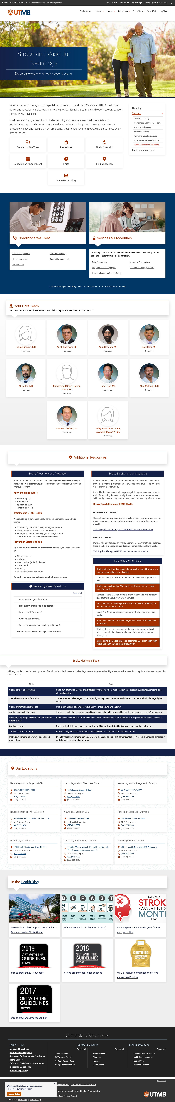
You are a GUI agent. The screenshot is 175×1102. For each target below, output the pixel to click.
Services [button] (147, 113)
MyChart (163, 11)
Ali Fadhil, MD (26, 386)
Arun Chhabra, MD (108, 347)
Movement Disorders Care (83, 1084)
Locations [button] (99, 11)
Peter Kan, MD (108, 386)
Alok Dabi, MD (149, 347)
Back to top (162, 1081)
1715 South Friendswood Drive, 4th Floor (30, 847)
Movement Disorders (142, 127)
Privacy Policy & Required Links (71, 1091)
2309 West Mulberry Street (24, 790)
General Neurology (142, 118)
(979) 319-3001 (20, 796)
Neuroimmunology (141, 132)
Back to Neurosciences (143, 150)
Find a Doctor (85, 11)
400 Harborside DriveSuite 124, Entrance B (31, 818)
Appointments (124, 3)
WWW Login (22, 1100)
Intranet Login (35, 1100)
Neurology (137, 108)
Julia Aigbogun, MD (26, 347)
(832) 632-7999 (127, 825)
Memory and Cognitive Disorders (147, 123)
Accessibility (94, 1091)
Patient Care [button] (124, 11)
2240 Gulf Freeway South (131, 790)
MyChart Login (137, 3)
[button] (54, 1083)
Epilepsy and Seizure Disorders (146, 140)
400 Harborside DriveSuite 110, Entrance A (139, 847)
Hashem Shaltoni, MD (67, 428)
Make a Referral (112, 3)
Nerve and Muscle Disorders (145, 136)
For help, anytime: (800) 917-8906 (156, 3)
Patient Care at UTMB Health (14, 2)
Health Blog (30, 882)
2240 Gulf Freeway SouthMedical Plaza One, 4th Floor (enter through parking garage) (87, 848)
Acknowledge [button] (14, 1094)
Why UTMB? (152, 11)
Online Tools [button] (138, 11)
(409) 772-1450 (73, 797)
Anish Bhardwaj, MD (67, 347)
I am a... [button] (111, 11)
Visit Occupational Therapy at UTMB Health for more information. (123, 529)
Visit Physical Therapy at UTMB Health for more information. (121, 551)
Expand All (77, 593)
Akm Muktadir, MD (149, 386)
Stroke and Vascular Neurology (147, 145)
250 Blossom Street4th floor (79, 790)
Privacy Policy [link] (26, 1089)
